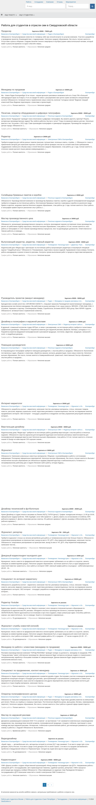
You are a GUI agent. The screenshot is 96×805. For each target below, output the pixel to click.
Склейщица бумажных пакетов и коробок (21, 195)
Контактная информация (78, 799)
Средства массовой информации (33, 34)
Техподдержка (62, 799)
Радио (50, 301)
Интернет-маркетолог (11, 403)
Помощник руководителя (13, 345)
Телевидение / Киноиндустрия (58, 245)
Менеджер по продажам (13, 89)
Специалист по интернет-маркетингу (19, 579)
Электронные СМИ (54, 324)
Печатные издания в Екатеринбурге (60, 116)
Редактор (5, 136)
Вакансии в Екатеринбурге (10, 34)
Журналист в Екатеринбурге (81, 406)
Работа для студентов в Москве (12, 799)
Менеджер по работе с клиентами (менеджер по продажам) (30, 647)
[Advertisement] (48, 69)
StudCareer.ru (6, 801)
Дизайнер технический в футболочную (20, 509)
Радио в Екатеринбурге (56, 34)
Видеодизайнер (9, 738)
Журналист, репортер (11, 532)
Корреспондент (8, 760)
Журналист (6, 450)
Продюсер (6, 31)
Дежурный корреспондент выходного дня (21, 555)
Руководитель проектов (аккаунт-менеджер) (22, 298)
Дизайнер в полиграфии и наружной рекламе (23, 321)
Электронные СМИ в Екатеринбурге (60, 139)
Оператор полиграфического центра (19, 694)
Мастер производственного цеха (17, 218)
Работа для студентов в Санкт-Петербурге (40, 799)
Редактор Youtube (10, 602)
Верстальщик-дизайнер (12, 427)
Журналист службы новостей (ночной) (20, 626)
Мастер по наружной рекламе (15, 715)
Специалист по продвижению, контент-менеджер (25, 670)
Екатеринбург (90, 34)
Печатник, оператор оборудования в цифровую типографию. (31, 113)
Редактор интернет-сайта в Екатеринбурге (78, 324)
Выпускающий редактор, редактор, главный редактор (27, 242)
